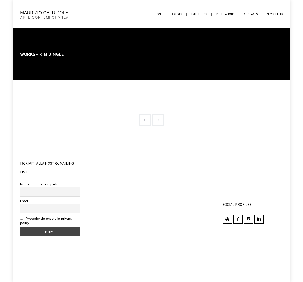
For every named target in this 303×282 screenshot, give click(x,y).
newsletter (275, 14)
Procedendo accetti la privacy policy (46, 220)
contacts (251, 14)
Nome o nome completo (39, 184)
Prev (143, 119)
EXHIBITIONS (199, 14)
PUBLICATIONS (225, 14)
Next (156, 119)
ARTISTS (177, 14)
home (158, 14)
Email (24, 201)
